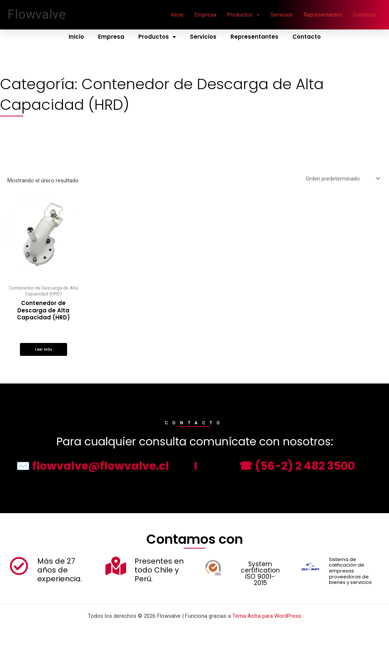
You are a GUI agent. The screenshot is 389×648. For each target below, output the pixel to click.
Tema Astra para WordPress (266, 616)
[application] (256, 14)
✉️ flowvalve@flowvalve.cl (92, 466)
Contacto (364, 14)
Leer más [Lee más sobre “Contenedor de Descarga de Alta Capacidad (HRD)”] (43, 349)
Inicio (177, 14)
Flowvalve (36, 14)
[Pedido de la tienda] (342, 178)
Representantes (323, 14)
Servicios (282, 14)
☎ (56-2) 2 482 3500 (297, 466)
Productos (243, 14)
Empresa (205, 14)
